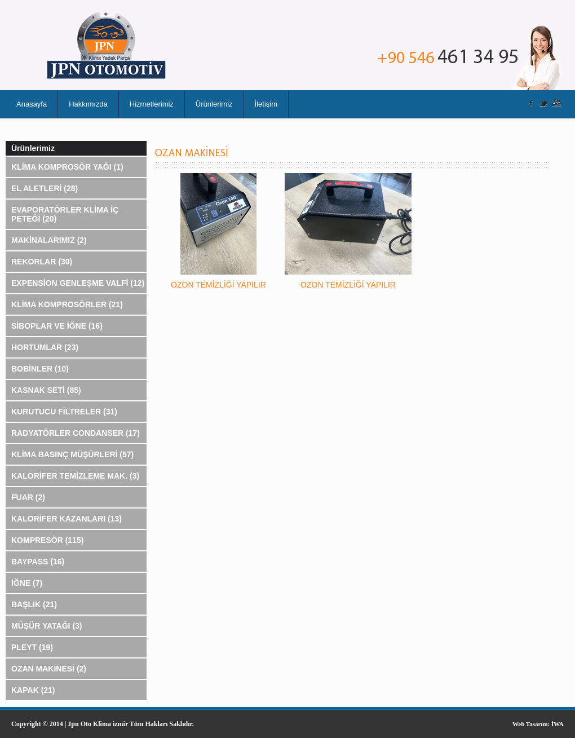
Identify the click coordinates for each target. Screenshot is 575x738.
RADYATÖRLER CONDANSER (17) (75, 433)
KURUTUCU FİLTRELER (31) (64, 411)
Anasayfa (31, 104)
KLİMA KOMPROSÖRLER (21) (67, 304)
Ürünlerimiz (214, 104)
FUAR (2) (28, 497)
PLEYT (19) (32, 647)
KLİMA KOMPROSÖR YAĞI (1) (67, 166)
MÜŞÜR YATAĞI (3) (46, 625)
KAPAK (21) (33, 690)
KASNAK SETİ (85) (46, 390)
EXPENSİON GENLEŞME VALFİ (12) (77, 283)
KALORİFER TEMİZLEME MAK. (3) (75, 475)
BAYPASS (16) (37, 561)
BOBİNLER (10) (40, 368)
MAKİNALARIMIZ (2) (49, 240)
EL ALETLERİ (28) (44, 188)
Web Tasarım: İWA (538, 724)
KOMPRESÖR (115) (47, 540)
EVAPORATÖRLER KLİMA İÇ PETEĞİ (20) (64, 214)
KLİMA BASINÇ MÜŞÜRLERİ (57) (72, 454)
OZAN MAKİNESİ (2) (48, 668)
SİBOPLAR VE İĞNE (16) (57, 325)
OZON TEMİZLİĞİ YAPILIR (218, 284)
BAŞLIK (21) (34, 604)
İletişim (266, 104)
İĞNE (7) (26, 582)
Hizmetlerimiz (152, 104)
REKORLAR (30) (41, 261)
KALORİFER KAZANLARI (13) (66, 518)
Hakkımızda (88, 104)
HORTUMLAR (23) (44, 347)
